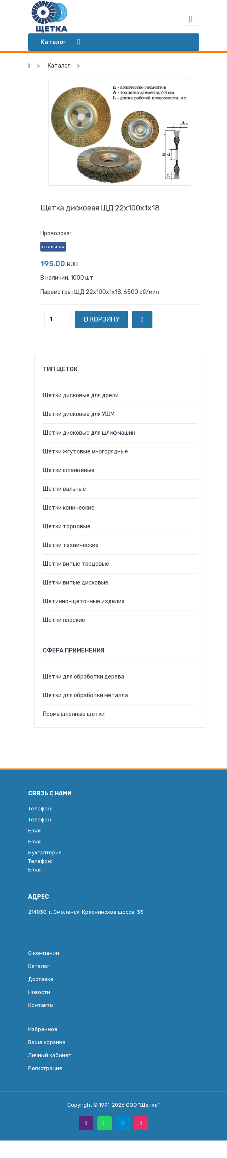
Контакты (40, 1005)
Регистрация (45, 1068)
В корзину (101, 319)
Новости (39, 992)
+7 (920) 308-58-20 (83, 820)
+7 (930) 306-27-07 (81, 861)
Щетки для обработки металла (85, 695)
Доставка (40, 979)
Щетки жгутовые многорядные (85, 451)
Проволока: (55, 233)
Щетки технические (71, 545)
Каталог (59, 65)
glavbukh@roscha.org (71, 870)
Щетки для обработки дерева (83, 676)
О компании (43, 953)
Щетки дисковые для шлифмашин (89, 432)
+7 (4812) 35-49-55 (82, 809)
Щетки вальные (64, 489)
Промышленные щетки (74, 714)
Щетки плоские (64, 620)
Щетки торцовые (66, 526)
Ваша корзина (47, 1042)
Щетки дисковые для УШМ (79, 414)
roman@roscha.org (82, 830)
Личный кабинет (49, 1055)
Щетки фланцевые (69, 470)
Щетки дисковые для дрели (81, 395)
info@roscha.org (78, 841)
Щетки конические (69, 507)
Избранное (42, 1029)
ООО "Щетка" (143, 1105)
